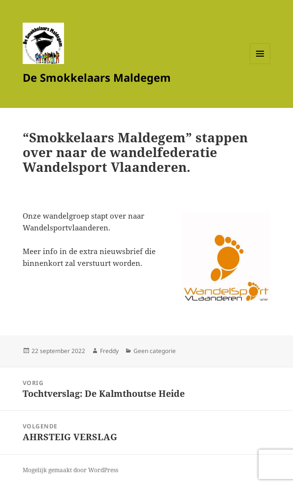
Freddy (109, 351)
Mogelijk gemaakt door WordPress (70, 470)
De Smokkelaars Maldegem (97, 77)
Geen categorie (154, 351)
